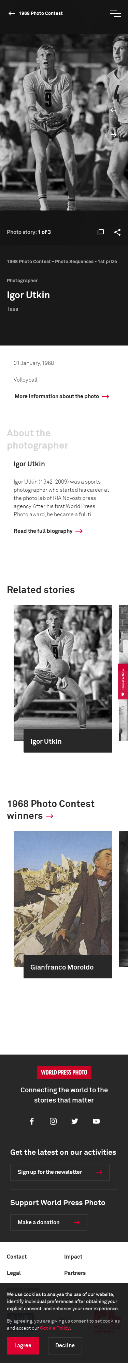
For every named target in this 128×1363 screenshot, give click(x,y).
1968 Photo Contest (41, 13)
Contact (17, 1257)
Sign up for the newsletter (50, 1172)
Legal (14, 1273)
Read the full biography (43, 531)
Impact (73, 1257)
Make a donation (38, 1222)
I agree (22, 1345)
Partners (75, 1273)
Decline (65, 1345)
